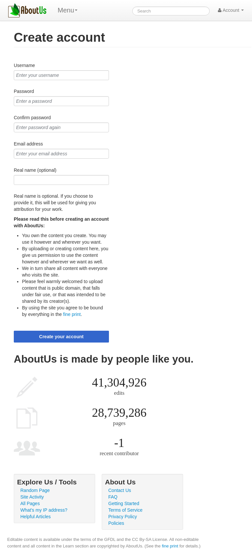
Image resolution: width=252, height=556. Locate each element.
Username (24, 65)
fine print (72, 314)
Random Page (35, 490)
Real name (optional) (35, 170)
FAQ (112, 497)
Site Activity (32, 497)
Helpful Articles (35, 516)
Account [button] (231, 10)
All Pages (30, 503)
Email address (28, 143)
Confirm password (32, 117)
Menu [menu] (67, 10)
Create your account (61, 336)
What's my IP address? (43, 510)
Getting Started (123, 503)
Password (24, 91)
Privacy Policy (122, 516)
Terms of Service (125, 510)
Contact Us (119, 490)
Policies (116, 523)
